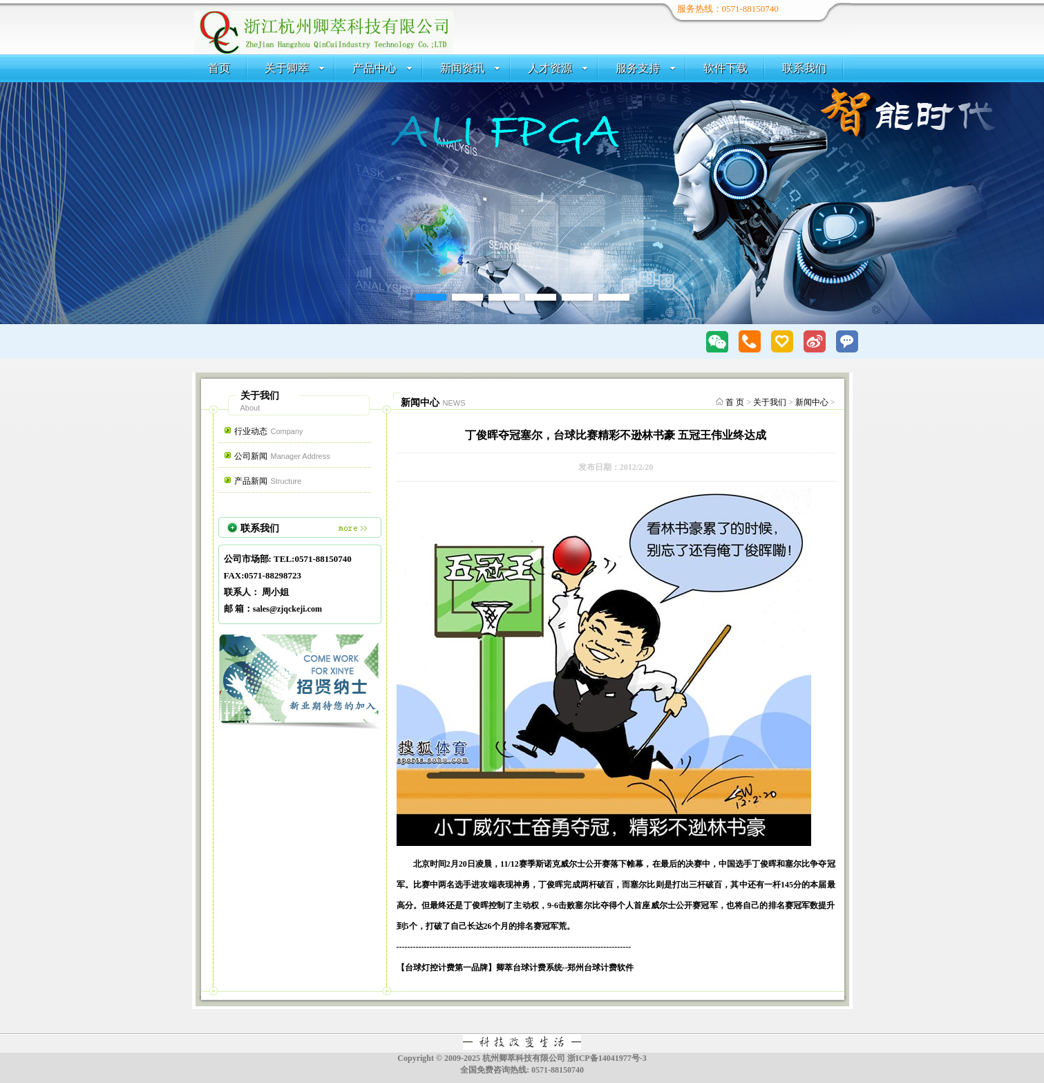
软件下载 (725, 68)
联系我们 (804, 68)
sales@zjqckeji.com (287, 609)
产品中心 (382, 68)
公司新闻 (282, 456)
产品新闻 (268, 481)
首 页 (734, 402)
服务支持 (646, 68)
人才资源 (558, 68)
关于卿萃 (295, 68)
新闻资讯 (470, 68)
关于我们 (769, 402)
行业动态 (268, 431)
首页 (219, 68)
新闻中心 (811, 402)
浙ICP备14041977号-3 (607, 1058)
